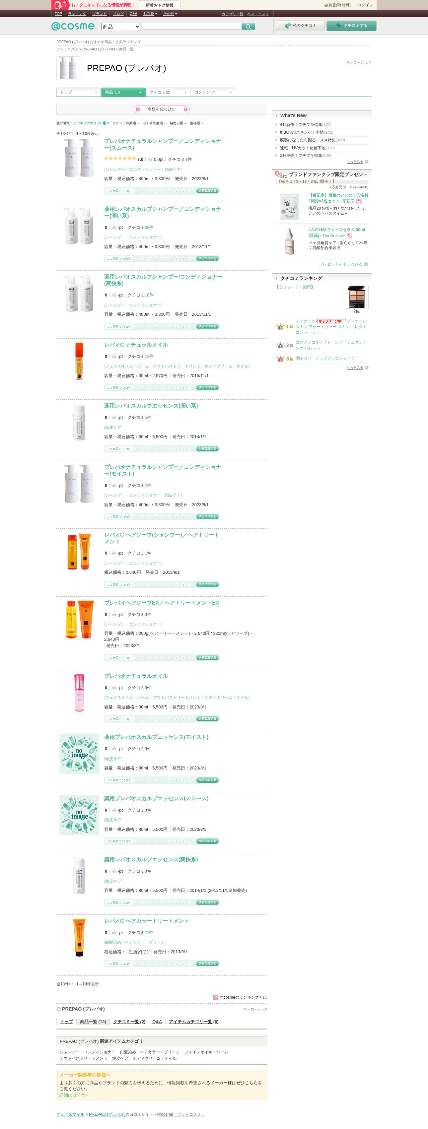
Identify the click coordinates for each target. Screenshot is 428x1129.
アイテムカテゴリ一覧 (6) (194, 1021)
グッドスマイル (70, 1114)
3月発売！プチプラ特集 (305, 155)
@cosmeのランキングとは (243, 997)
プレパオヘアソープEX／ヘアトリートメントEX (161, 603)
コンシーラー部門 (295, 287)
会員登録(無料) (337, 5)
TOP (58, 14)
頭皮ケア (173, 169)
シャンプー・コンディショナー (133, 169)
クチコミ (160, 92)
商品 (112, 92)
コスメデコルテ (309, 342)
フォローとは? (255, 1009)
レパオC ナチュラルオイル (136, 345)
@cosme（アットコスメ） (181, 1114)
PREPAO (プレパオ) (83, 1009)
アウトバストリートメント (177, 366)
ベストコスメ (258, 14)
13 (147, 356)
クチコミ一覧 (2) (129, 1021)
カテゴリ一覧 (233, 14)
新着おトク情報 (160, 5)
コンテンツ (204, 92)
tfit (298, 358)
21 (147, 932)
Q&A (133, 14)
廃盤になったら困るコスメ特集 (312, 140)
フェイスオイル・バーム (127, 366)
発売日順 (178, 123)
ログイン (365, 5)
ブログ (118, 14)
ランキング (77, 14)
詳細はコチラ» (73, 1095)
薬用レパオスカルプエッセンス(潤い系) (151, 406)
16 (147, 295)
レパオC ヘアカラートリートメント (146, 921)
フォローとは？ (359, 62)
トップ (66, 92)
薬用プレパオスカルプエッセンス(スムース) (156, 798)
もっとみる (355, 162)
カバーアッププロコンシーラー (331, 358)
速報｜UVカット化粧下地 (307, 148)
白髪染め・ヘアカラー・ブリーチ (135, 942)
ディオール (306, 321)
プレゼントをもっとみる (341, 264)
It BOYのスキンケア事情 (306, 132)
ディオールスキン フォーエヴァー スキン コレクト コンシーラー (331, 327)
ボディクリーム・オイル (227, 366)
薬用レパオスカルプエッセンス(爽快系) (151, 859)
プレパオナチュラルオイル (136, 676)
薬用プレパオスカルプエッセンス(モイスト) (156, 737)
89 (147, 227)
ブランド (99, 14)
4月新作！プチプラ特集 (305, 124)
